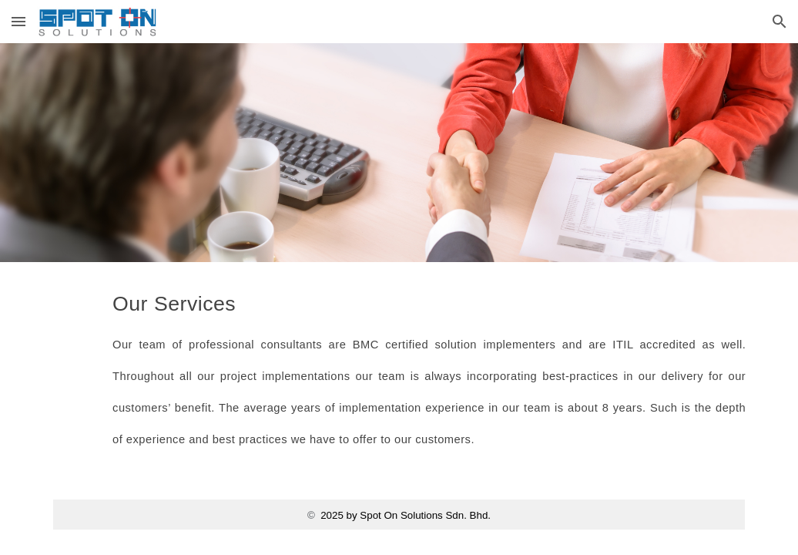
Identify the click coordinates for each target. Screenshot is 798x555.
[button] (18, 21)
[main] (429, 366)
